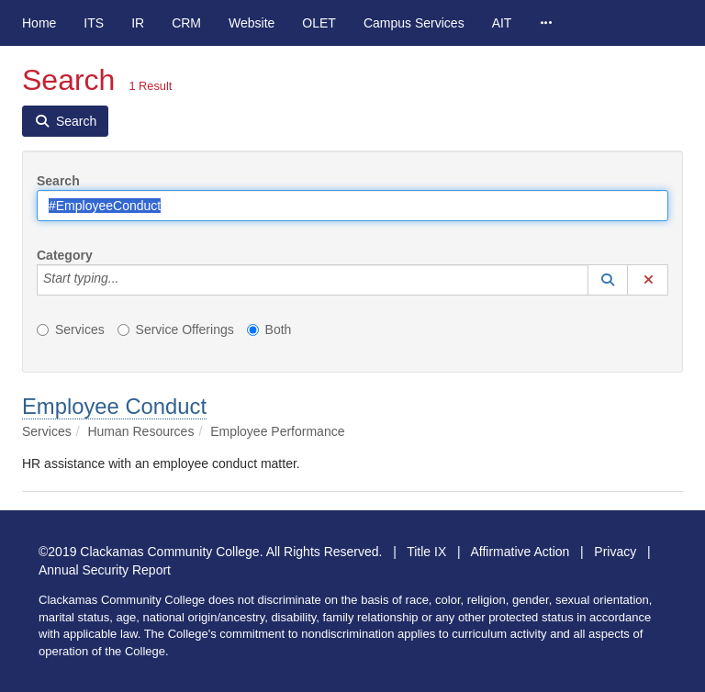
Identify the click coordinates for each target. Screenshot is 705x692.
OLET (319, 23)
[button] (608, 280)
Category (65, 255)
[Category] (128, 280)
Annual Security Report (105, 570)
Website (251, 23)
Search (58, 180)
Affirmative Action (519, 551)
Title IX (426, 551)
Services (71, 329)
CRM (186, 23)
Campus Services (414, 23)
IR (137, 23)
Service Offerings (176, 329)
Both (269, 329)
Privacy (615, 551)
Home (39, 23)
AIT (502, 23)
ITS (94, 23)
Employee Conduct (114, 406)
